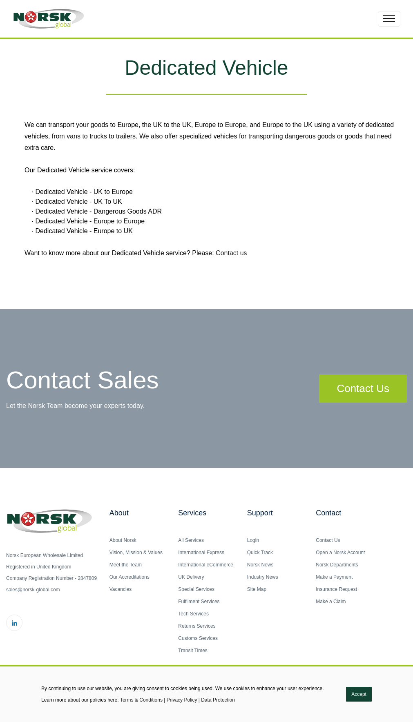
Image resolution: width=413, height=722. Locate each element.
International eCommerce (205, 565)
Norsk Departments (337, 565)
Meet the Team (125, 565)
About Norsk (122, 540)
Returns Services (196, 626)
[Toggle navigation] (389, 19)
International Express (201, 552)
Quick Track (260, 552)
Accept (358, 694)
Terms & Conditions (141, 700)
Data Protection (218, 700)
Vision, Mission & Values (136, 552)
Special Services (196, 589)
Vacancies (120, 589)
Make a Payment (334, 577)
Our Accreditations (129, 577)
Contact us (231, 253)
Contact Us (363, 388)
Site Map (256, 589)
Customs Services (198, 638)
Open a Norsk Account (340, 552)
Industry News (262, 577)
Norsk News (260, 565)
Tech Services (193, 614)
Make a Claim (331, 601)
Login (253, 540)
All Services (191, 540)
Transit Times (193, 650)
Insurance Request (336, 589)
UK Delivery (191, 577)
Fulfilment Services (198, 601)
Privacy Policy (182, 700)
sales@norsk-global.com (33, 590)
